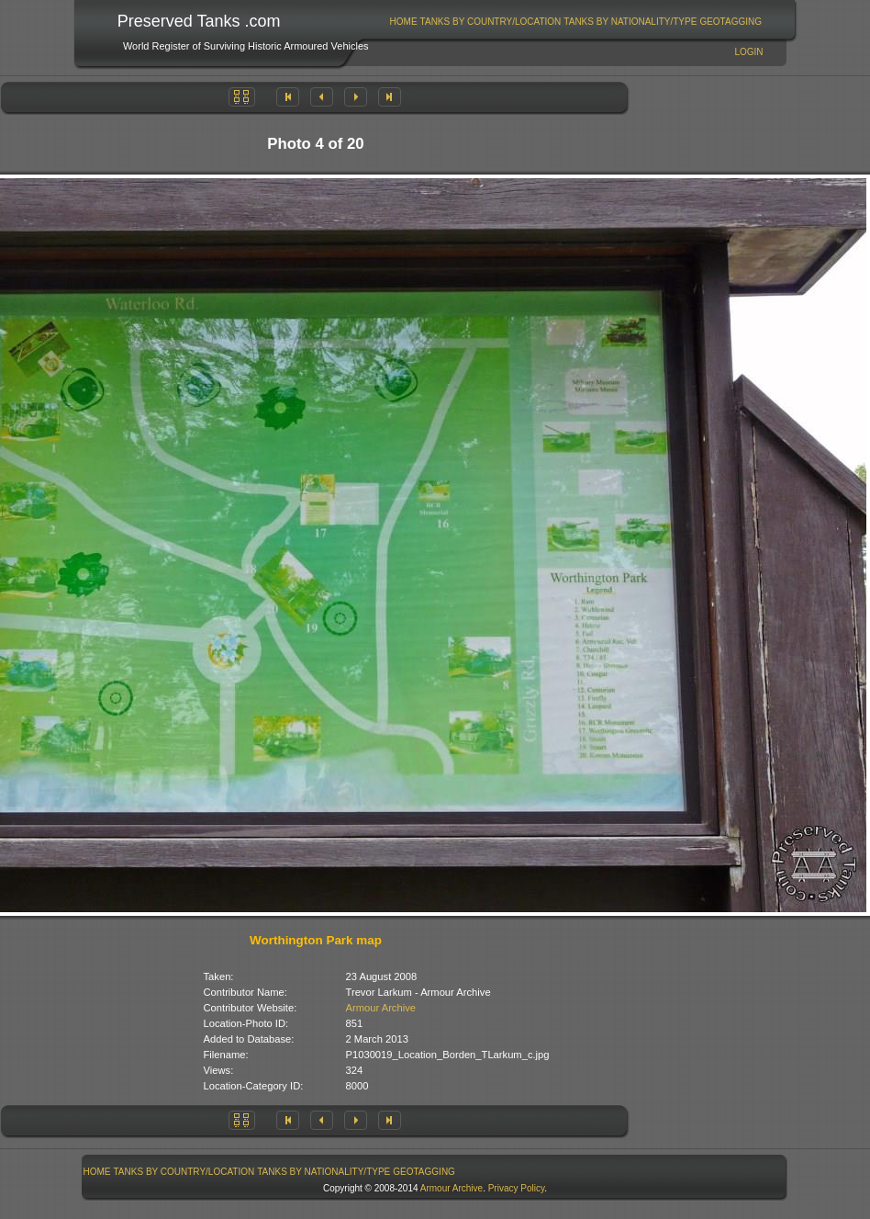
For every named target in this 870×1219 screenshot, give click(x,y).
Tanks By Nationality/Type (630, 22)
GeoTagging (730, 22)
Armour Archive (381, 1007)
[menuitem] (403, 21)
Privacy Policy (516, 1188)
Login (748, 52)
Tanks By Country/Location (491, 22)
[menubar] (575, 21)
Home (404, 22)
